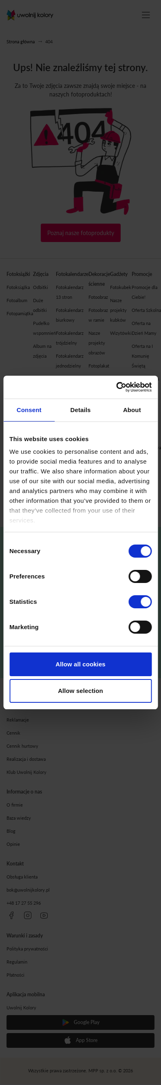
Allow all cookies (80, 664)
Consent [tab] (29, 409)
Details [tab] (81, 409)
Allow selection (80, 690)
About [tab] (132, 409)
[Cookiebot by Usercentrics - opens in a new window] (116, 387)
